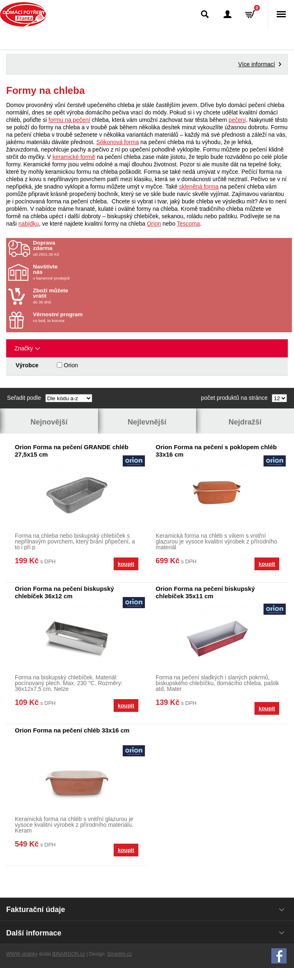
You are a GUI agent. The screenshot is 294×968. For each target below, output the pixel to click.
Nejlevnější (147, 422)
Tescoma (188, 223)
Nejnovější (49, 422)
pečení (237, 120)
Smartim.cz (119, 954)
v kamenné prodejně (81, 272)
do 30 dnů (81, 296)
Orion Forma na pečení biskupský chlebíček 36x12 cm (64, 592)
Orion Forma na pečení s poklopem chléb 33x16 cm (216, 450)
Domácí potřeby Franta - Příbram (23, 14)
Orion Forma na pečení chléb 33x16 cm (72, 730)
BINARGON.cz (68, 954)
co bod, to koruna (81, 317)
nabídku (29, 223)
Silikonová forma (117, 142)
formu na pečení (69, 120)
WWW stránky (21, 954)
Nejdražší (245, 422)
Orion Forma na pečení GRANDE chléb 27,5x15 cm (71, 450)
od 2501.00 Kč (161, 248)
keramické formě (74, 157)
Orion (154, 223)
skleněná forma (199, 186)
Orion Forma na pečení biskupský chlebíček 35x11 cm (205, 592)
